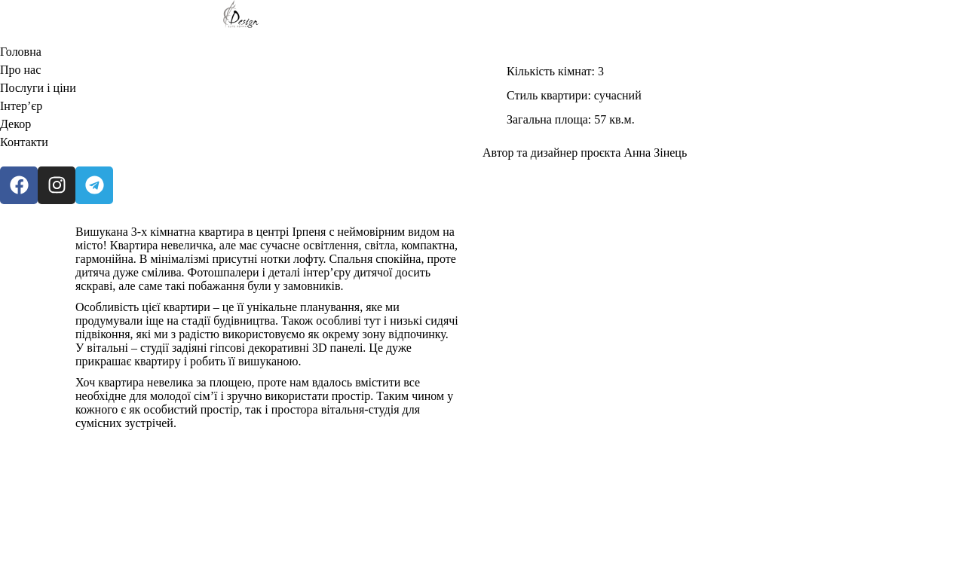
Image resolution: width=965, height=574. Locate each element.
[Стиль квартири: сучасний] (494, 96)
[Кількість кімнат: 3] (494, 72)
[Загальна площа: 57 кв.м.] (494, 120)
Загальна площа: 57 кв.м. (571, 119)
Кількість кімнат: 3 (555, 71)
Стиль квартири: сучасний (574, 95)
